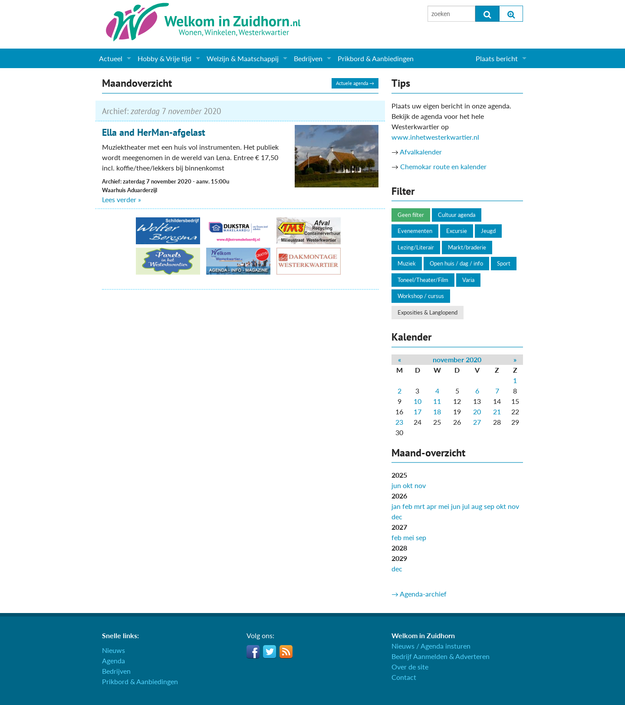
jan (396, 506)
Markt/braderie (467, 247)
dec (396, 516)
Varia (468, 279)
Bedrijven (308, 58)
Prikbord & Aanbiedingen (376, 58)
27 (477, 422)
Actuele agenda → (355, 83)
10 (417, 401)
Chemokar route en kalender (443, 166)
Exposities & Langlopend (427, 312)
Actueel (110, 58)
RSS (286, 651)
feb (407, 506)
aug (476, 506)
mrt (419, 506)
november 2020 (457, 359)
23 (399, 422)
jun (396, 485)
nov (420, 485)
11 (437, 401)
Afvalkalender (421, 152)
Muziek (407, 263)
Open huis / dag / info (456, 263)
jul (466, 506)
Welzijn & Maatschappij (243, 58)
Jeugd (488, 230)
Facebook (253, 651)
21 (497, 411)
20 (477, 411)
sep (489, 506)
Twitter (269, 651)
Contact (403, 677)
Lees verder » (121, 199)
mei (443, 506)
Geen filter (411, 214)
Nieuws (113, 650)
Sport (503, 263)
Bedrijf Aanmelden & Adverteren (440, 656)
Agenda (113, 660)
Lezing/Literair (416, 247)
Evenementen (415, 230)
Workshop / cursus (421, 295)
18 (437, 411)
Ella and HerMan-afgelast (153, 132)
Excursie (456, 230)
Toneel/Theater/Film (423, 279)
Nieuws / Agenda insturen (430, 646)
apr (432, 506)
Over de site (409, 666)
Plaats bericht (497, 58)
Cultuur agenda (456, 214)
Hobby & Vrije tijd (164, 58)
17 (417, 411)
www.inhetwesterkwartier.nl (435, 137)
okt (408, 485)
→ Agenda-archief (419, 594)
